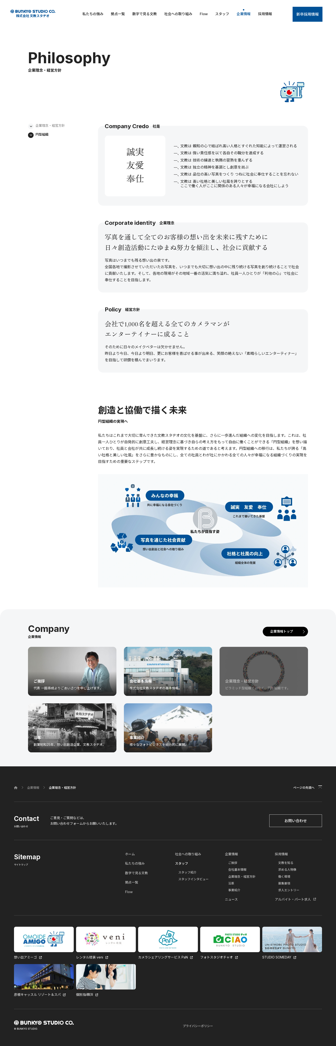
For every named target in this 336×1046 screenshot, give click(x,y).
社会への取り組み (178, 14)
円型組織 (42, 134)
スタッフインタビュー (193, 879)
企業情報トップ (281, 631)
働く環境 (284, 876)
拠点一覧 (118, 14)
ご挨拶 (232, 863)
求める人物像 (287, 869)
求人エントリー (288, 890)
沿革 (231, 883)
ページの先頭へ (304, 787)
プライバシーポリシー (198, 1026)
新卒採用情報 (307, 14)
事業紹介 (234, 890)
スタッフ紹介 (187, 872)
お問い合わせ (295, 820)
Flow (204, 14)
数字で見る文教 (144, 14)
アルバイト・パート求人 (293, 899)
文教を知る (285, 863)
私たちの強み (92, 14)
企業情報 (244, 14)
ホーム (130, 854)
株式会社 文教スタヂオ (32, 14)
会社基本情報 (237, 869)
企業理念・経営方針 (50, 125)
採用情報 (265, 14)
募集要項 (284, 883)
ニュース (231, 899)
